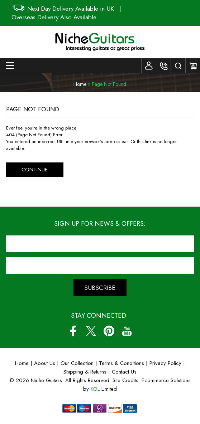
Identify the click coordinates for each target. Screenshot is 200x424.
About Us (44, 363)
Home (79, 84)
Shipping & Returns (84, 372)
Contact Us (124, 372)
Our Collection (77, 363)
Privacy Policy (165, 363)
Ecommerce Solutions (166, 380)
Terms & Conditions (122, 363)
